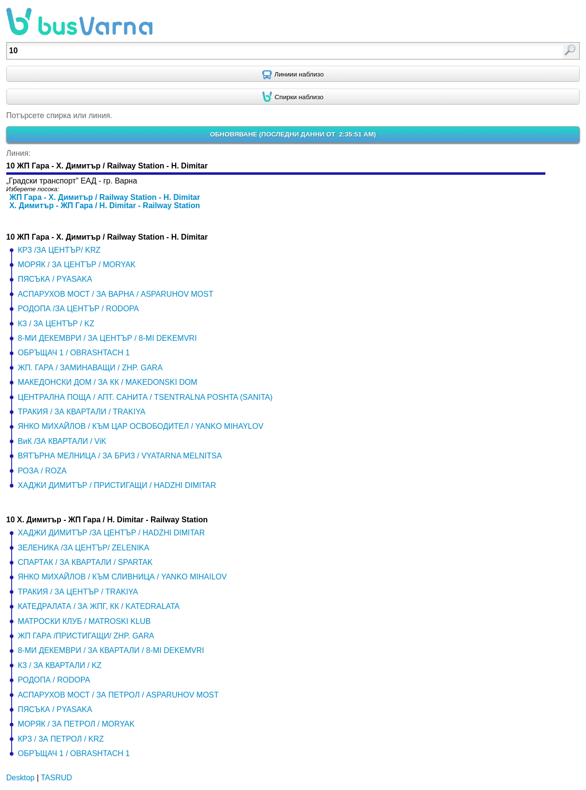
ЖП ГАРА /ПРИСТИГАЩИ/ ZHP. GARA (86, 636)
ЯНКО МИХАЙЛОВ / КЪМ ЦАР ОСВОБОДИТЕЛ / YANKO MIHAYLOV (141, 426)
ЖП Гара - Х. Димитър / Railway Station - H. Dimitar (104, 197)
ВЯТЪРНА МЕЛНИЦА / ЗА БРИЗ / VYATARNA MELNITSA (120, 456)
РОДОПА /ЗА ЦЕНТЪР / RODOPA (78, 308)
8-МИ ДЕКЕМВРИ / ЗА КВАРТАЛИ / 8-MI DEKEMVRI (111, 650)
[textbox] (251, 51)
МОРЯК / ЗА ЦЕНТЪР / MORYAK (76, 264)
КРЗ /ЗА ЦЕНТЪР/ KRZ (59, 250)
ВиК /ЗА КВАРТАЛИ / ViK (62, 441)
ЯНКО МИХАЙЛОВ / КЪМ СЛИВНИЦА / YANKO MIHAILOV (122, 577)
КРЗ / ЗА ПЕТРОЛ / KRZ (61, 739)
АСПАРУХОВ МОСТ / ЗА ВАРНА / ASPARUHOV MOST (115, 294)
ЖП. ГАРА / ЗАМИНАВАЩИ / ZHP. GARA (90, 368)
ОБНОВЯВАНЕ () (293, 134)
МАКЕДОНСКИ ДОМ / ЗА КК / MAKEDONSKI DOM (107, 382)
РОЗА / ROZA (42, 471)
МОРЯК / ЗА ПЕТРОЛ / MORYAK (76, 724)
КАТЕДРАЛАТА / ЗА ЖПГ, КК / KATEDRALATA (99, 606)
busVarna (79, 22)
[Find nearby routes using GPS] (293, 74)
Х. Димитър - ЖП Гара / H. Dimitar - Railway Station (104, 205)
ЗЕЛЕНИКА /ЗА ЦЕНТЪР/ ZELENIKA (84, 548)
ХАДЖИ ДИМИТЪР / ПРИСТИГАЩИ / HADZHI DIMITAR (117, 485)
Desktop (20, 778)
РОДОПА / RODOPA (54, 680)
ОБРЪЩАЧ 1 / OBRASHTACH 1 (74, 353)
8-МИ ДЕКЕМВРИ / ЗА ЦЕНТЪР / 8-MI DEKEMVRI (107, 338)
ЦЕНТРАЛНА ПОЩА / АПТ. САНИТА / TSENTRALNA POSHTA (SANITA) (145, 397)
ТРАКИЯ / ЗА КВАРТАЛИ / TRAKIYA (82, 412)
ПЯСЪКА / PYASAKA (55, 279)
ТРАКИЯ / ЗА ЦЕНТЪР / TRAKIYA (78, 592)
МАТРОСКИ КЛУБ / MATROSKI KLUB (84, 621)
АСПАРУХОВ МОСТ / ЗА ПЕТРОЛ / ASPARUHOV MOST (118, 695)
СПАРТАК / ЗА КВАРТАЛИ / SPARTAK (85, 562)
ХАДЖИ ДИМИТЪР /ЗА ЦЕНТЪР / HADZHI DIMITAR (111, 533)
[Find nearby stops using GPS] (293, 97)
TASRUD (56, 778)
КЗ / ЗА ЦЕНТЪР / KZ (56, 323)
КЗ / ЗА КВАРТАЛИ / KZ (60, 665)
